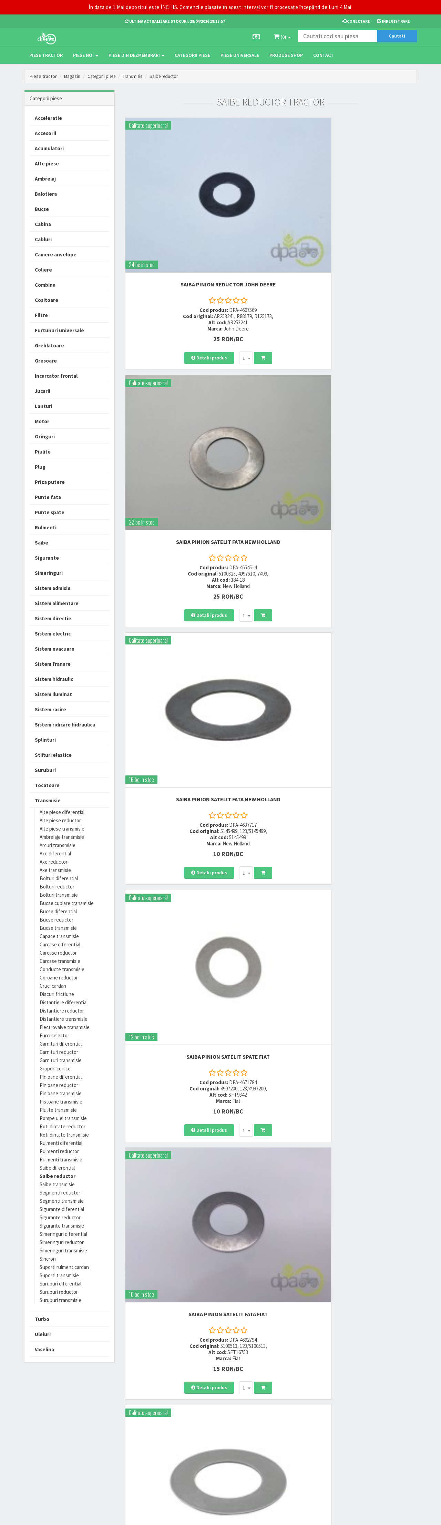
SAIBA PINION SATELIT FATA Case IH (372, 373)
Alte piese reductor (60, 820)
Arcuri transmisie (57, 845)
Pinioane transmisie (61, 1093)
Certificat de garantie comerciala (211, 1439)
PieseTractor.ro (77, 1514)
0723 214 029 (138, 1409)
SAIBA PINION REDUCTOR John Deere (170, 200)
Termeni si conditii (276, 1409)
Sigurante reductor (60, 1217)
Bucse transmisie (58, 928)
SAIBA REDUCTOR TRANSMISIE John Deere (270, 723)
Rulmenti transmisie (61, 1159)
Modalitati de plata (209, 1418)
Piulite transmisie (58, 1110)
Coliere (43, 269)
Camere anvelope (55, 254)
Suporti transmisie (59, 1275)
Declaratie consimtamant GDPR (283, 1453)
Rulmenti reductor (59, 1151)
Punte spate (49, 512)
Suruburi (45, 770)
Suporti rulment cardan (64, 1267)
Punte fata (48, 497)
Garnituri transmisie (61, 1060)
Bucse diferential (58, 911)
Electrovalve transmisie (65, 1027)
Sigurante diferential (62, 1209)
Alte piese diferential (62, 812)
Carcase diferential (60, 944)
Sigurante (47, 558)
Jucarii (42, 391)
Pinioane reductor (59, 1085)
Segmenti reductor (60, 1192)
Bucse (42, 209)
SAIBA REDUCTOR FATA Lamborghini (170, 723)
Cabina (43, 224)
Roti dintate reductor (62, 1126)
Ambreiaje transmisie (62, 837)
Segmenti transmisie (62, 1201)
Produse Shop (286, 55)
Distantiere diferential (64, 1002)
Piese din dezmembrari (136, 55)
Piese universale (239, 55)
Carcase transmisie (60, 961)
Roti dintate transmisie (64, 1134)
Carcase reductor (58, 952)
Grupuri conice (55, 1068)
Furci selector (54, 1035)
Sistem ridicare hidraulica (65, 724)
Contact (323, 55)
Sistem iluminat (53, 694)
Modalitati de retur (209, 1427)
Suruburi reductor (59, 1292)
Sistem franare (53, 664)
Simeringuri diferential (63, 1234)
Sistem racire (50, 709)
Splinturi (45, 739)
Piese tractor (46, 55)
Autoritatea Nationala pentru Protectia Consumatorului (286, 1437)
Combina (45, 285)
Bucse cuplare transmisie (67, 903)
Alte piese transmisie (62, 828)
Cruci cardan (53, 986)
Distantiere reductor (62, 1010)
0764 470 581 (138, 1427)
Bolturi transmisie (59, 895)
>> (406, 836)
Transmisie (138, 76)
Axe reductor (54, 861)
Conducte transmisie (62, 969)
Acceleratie (48, 118)
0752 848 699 (138, 1418)
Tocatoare (47, 785)
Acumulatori (49, 148)
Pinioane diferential (61, 1077)
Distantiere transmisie (64, 1019)
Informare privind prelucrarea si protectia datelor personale (286, 1421)
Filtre (41, 315)
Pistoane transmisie (61, 1101)
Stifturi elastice (53, 755)
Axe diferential (55, 853)
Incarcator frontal (56, 376)
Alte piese (47, 163)
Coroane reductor (59, 977)
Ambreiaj (45, 178)
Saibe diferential (57, 1168)
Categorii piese (192, 55)
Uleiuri (43, 1334)
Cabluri (43, 239)
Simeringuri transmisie (63, 1250)
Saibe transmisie (57, 1184)
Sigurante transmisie (62, 1225)
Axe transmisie (55, 870)
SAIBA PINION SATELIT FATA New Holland (271, 200)
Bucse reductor (56, 919)
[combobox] (188, 277)
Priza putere (50, 482)
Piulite (43, 451)
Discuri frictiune (57, 994)
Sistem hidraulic (54, 679)
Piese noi (85, 55)
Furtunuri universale (59, 330)
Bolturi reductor (57, 886)
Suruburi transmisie (60, 1300)
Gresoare (46, 360)
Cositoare (46, 300)
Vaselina (44, 1349)
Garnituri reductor (59, 1052)
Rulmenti (46, 527)
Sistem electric (53, 633)
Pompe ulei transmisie (63, 1118)
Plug (40, 467)
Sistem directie (53, 618)
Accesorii (45, 133)
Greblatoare (49, 345)
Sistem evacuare (54, 648)
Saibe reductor (171, 76)
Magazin (72, 76)
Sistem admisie (53, 588)
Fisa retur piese (205, 1452)
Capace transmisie (59, 936)
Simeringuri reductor (62, 1242)
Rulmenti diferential (61, 1143)
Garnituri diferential (61, 1043)
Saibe (41, 542)
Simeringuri (49, 573)
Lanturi (43, 406)
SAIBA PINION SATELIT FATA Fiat (270, 373)
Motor (42, 421)
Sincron (48, 1258)
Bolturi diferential (59, 878)
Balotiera (46, 194)
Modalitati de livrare (210, 1409)
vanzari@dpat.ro (143, 1442)
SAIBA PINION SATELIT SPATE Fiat (170, 373)
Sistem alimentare (57, 603)
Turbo (42, 1319)
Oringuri (45, 436)
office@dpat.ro (142, 1451)
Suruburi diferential (60, 1283)
